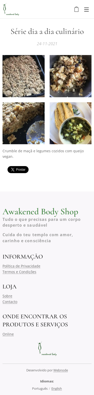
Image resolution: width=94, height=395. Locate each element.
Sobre (7, 295)
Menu (86, 9)
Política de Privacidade (21, 266)
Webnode (60, 370)
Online (8, 333)
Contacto (10, 301)
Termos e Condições (19, 271)
